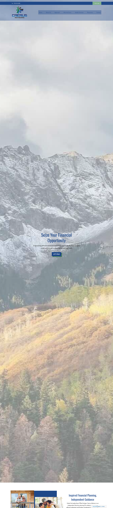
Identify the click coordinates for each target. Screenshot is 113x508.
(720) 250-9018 (16, 1)
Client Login (96, 1)
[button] (40, 10)
